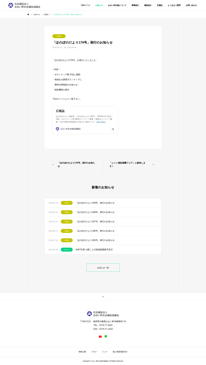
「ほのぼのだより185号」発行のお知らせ (95, 240)
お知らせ (67, 250)
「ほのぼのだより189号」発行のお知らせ (95, 203)
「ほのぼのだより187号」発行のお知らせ (95, 221)
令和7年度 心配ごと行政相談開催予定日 (94, 249)
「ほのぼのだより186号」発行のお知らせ (95, 231)
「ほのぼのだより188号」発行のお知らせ (95, 212)
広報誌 (59, 36)
